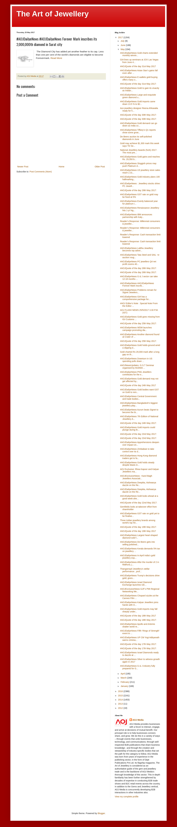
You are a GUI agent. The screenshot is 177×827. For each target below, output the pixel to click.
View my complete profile (126, 796)
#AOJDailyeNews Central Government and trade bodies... (138, 397)
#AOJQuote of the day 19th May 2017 (138, 531)
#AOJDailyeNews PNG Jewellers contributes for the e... (135, 373)
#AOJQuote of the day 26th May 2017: (138, 268)
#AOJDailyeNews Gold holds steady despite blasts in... (137, 463)
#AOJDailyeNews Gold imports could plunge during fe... (137, 428)
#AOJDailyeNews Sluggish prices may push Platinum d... (138, 164)
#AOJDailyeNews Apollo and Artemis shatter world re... (137, 625)
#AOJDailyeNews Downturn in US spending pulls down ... (136, 359)
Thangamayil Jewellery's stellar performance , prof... (135, 570)
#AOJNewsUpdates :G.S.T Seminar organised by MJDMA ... (137, 366)
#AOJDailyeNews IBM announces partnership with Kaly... (136, 215)
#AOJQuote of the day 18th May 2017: (138, 620)
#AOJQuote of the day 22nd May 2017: (138, 502)
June (123, 45)
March (124, 678)
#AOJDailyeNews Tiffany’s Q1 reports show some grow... (138, 131)
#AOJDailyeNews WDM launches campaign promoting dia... (136, 328)
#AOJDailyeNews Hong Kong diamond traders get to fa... (138, 456)
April (123, 673)
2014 (120, 699)
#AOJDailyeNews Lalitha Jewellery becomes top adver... (136, 249)
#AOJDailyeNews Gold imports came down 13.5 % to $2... (137, 102)
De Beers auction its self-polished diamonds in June (136, 137)
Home (61, 166)
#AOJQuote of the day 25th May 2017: (138, 323)
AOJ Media (138, 720)
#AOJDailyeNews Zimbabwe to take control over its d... (137, 450)
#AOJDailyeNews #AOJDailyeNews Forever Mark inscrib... (137, 284)
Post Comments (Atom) (41, 171)
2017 (120, 37)
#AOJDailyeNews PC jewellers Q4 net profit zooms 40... (138, 262)
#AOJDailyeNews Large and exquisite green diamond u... (138, 96)
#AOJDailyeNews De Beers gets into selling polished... (137, 543)
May (123, 49)
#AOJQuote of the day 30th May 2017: (138, 115)
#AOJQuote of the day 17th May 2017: (138, 644)
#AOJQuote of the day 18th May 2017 (138, 615)
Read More (56, 58)
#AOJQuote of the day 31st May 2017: (138, 84)
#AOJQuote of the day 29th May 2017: (138, 190)
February (125, 682)
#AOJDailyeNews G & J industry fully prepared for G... (137, 667)
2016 (120, 691)
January (125, 686)
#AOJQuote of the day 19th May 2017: (138, 527)
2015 (120, 695)
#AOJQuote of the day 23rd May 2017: (138, 434)
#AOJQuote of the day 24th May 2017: (138, 423)
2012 (120, 708)
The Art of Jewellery (52, 14)
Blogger (101, 813)
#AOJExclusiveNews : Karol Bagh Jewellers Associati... (136, 477)
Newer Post (22, 166)
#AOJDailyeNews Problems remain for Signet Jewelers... (138, 291)
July (123, 41)
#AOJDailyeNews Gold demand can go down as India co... (138, 124)
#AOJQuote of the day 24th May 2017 (138, 385)
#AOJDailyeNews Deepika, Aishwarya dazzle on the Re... (138, 483)
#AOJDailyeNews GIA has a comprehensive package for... (135, 297)
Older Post (100, 166)
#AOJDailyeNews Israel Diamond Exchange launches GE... (136, 583)
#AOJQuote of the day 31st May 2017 (138, 66)
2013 (120, 704)
